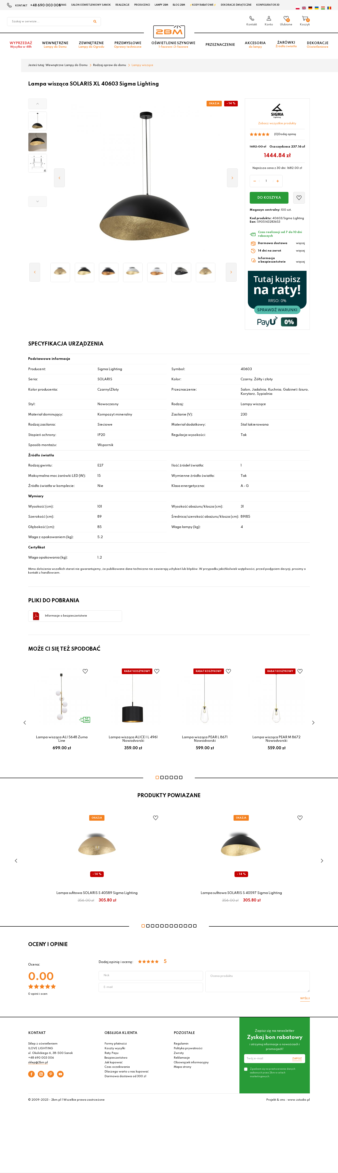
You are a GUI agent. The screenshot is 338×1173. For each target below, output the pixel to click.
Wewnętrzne (55, 45)
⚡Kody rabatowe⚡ (203, 5)
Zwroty (179, 1053)
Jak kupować (113, 1062)
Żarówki (286, 44)
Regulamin (181, 1043)
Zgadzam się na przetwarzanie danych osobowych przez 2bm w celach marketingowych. (272, 1073)
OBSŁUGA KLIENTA (120, 1033)
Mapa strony (182, 1067)
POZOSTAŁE (184, 1033)
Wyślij (305, 998)
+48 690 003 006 (45, 5)
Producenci (142, 5)
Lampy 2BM (161, 5)
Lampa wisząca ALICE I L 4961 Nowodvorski (133, 739)
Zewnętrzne (91, 45)
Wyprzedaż (21, 45)
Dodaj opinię (287, 134)
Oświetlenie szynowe (173, 45)
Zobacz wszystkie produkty (277, 123)
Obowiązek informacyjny (191, 1062)
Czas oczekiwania (117, 1067)
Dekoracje (317, 45)
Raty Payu (111, 1053)
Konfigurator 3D (268, 5)
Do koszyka (269, 197)
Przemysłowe (128, 45)
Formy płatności (115, 1043)
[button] (37, 103)
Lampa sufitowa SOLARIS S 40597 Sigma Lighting (241, 893)
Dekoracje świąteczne (236, 5)
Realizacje (122, 5)
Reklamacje (182, 1057)
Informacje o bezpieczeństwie (66, 615)
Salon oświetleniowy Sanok (91, 5)
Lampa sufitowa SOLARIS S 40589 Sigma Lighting (97, 893)
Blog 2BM (179, 5)
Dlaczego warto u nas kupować (126, 1071)
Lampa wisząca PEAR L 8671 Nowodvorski (205, 739)
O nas (62, 5)
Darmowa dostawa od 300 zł (125, 1076)
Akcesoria (255, 45)
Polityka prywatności (188, 1048)
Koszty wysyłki (114, 1048)
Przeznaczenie (220, 45)
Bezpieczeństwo (115, 1057)
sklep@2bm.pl (38, 1062)
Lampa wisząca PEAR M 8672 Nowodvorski (276, 739)
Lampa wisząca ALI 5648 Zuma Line (62, 739)
